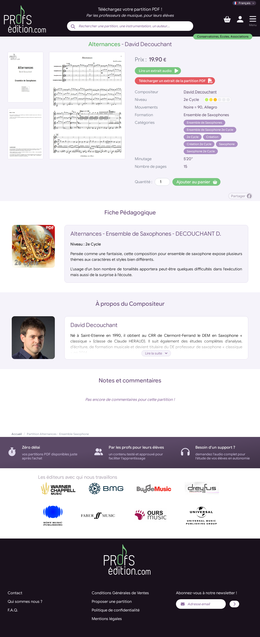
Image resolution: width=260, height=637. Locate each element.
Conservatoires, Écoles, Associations (223, 36)
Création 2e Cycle (199, 144)
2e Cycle (192, 137)
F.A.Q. (13, 610)
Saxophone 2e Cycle (201, 151)
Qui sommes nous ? (25, 601)
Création (212, 137)
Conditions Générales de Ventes (120, 593)
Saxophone (227, 144)
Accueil (16, 434)
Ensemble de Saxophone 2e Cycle (210, 129)
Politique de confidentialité (116, 610)
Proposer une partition (112, 601)
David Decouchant (200, 92)
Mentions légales (107, 618)
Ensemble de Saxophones (204, 122)
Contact (15, 593)
